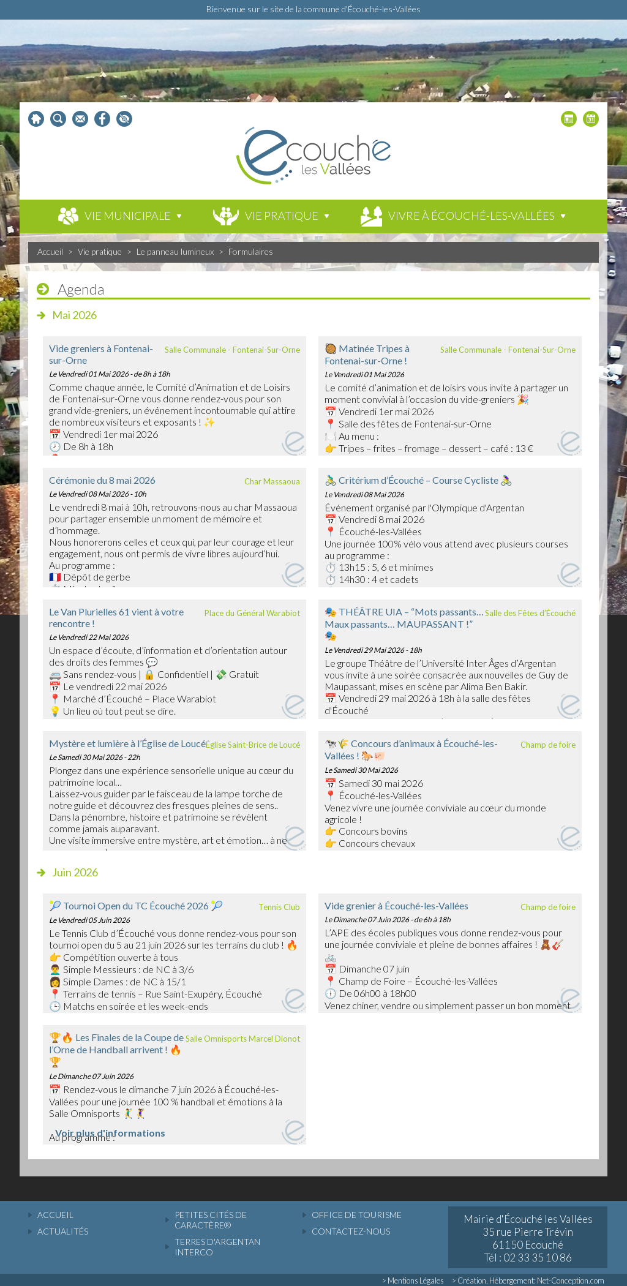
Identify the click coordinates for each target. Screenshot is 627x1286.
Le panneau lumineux (175, 251)
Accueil (50, 251)
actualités (62, 1231)
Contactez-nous (351, 1231)
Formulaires (250, 251)
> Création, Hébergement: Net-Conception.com (528, 1280)
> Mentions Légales (413, 1280)
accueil (55, 1214)
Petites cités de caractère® (211, 1219)
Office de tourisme (357, 1214)
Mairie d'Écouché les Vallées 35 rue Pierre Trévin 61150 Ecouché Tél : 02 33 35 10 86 (528, 1238)
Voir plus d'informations (110, 1132)
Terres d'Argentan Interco (217, 1246)
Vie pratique (100, 251)
